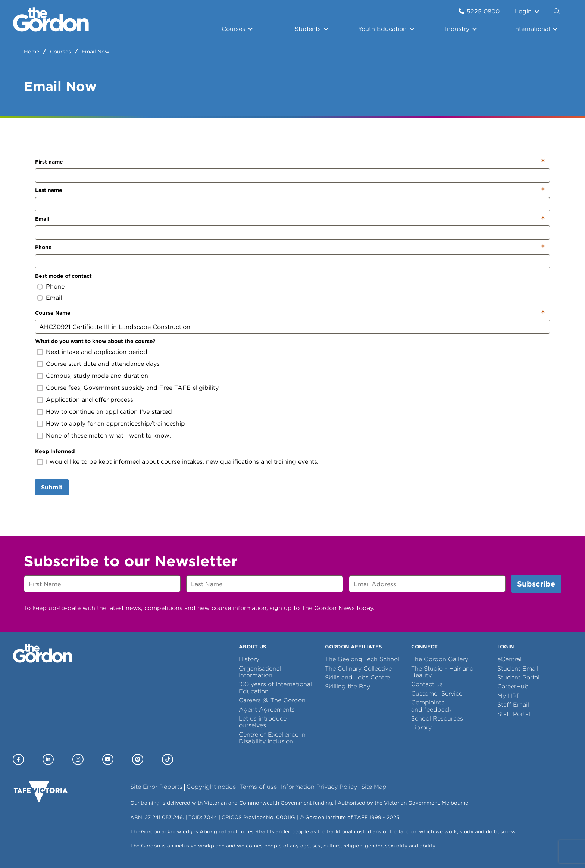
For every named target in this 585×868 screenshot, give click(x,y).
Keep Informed (55, 451)
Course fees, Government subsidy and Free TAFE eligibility (132, 387)
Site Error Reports (156, 786)
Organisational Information (260, 672)
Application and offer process (89, 399)
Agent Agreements (267, 709)
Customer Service (436, 693)
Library (421, 727)
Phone (43, 247)
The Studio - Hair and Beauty (442, 672)
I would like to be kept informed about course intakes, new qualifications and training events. (182, 461)
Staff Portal (513, 714)
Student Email (517, 668)
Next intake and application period (96, 351)
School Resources (437, 718)
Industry (457, 28)
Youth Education (382, 28)
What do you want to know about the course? (95, 341)
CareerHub (513, 686)
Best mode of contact (63, 276)
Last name (48, 190)
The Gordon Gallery (439, 659)
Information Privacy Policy (319, 786)
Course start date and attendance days (103, 363)
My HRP (509, 695)
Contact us (427, 684)
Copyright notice (211, 786)
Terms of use (258, 786)
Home (31, 52)
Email (42, 219)
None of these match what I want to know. (108, 435)
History (249, 659)
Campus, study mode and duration (97, 375)
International (531, 28)
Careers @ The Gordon (272, 700)
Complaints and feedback (431, 706)
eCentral (509, 659)
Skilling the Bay (347, 686)
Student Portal (518, 677)
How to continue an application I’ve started (109, 411)
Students (308, 28)
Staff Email (513, 704)
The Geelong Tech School (362, 659)
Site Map (374, 786)
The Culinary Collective (358, 668)
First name (49, 162)
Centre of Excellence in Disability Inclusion (272, 738)
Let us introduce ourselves (263, 722)
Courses (233, 28)
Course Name (53, 313)
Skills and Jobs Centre (357, 677)
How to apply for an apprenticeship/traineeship (115, 423)
